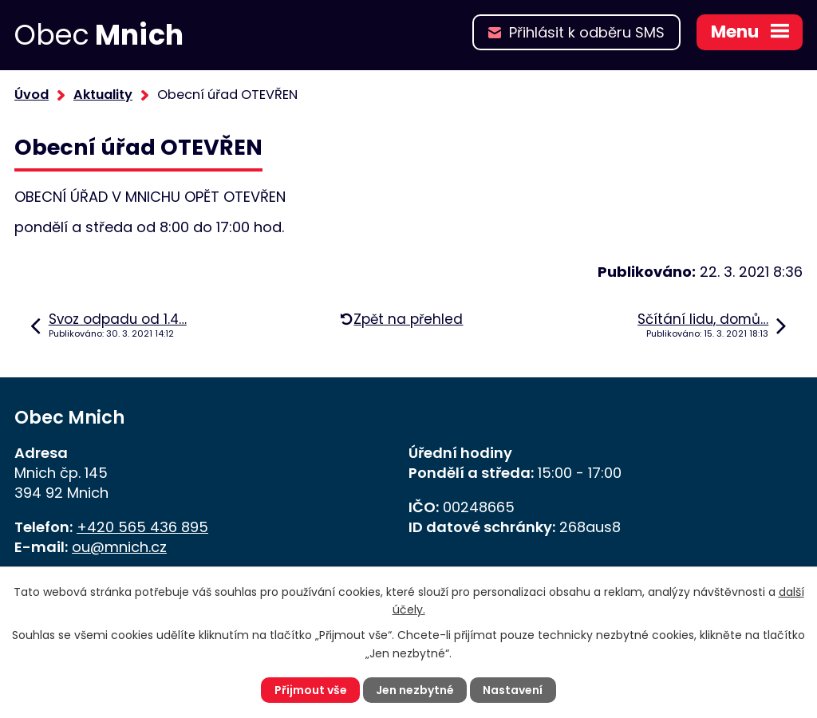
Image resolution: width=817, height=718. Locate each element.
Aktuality (102, 94)
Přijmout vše (310, 690)
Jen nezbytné (415, 690)
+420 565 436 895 (142, 527)
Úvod (31, 94)
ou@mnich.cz (119, 547)
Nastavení (513, 690)
